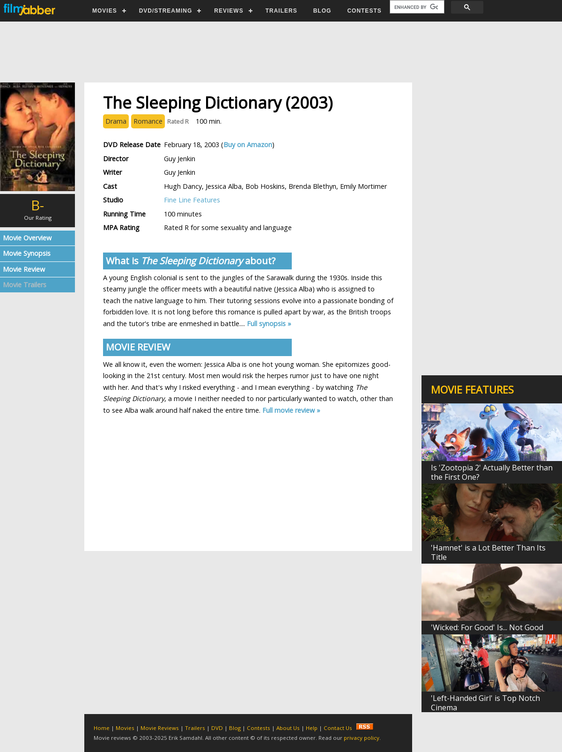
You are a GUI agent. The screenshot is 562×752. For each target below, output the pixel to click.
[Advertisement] (280, 52)
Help (312, 727)
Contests (258, 727)
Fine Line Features (192, 199)
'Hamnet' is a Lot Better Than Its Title (488, 552)
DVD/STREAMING (165, 10)
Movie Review (24, 269)
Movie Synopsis (27, 253)
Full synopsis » (269, 323)
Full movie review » (291, 410)
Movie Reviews (159, 727)
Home (102, 727)
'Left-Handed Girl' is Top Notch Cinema (485, 702)
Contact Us (338, 727)
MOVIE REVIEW (138, 347)
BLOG (322, 10)
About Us (288, 727)
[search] (416, 7)
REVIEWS (228, 10)
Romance (148, 121)
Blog (235, 727)
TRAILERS (281, 10)
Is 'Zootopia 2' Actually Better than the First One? (492, 472)
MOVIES (104, 10)
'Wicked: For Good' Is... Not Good (487, 627)
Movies (125, 727)
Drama (115, 121)
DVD (217, 727)
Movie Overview (27, 237)
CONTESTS (364, 10)
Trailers (195, 727)
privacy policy (361, 737)
